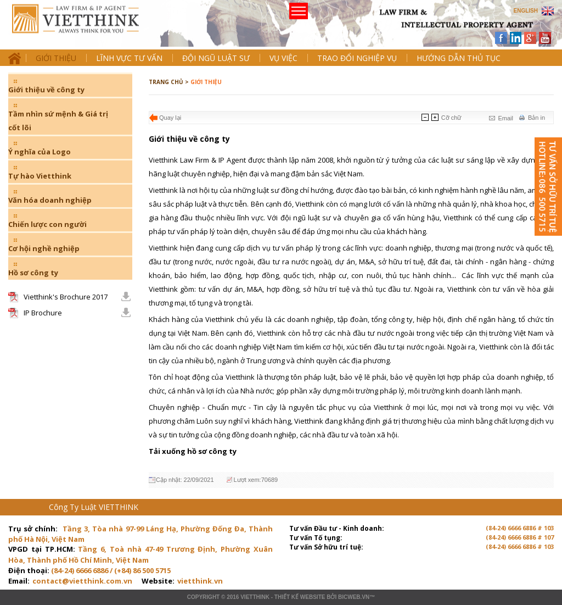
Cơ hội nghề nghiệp (44, 248)
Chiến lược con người (47, 224)
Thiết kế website (299, 597)
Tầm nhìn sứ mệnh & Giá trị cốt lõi (58, 120)
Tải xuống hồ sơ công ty (193, 451)
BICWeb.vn (353, 597)
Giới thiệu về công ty (46, 90)
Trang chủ (84, 27)
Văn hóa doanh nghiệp (50, 200)
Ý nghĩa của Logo (39, 152)
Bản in (536, 117)
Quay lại (170, 117)
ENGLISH (526, 11)
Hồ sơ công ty (33, 272)
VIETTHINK (254, 597)
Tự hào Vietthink (39, 176)
